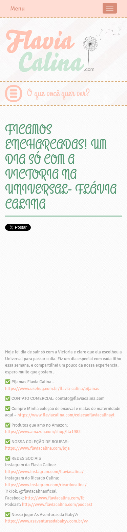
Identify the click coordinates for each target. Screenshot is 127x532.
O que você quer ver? (58, 93)
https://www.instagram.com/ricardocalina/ (45, 485)
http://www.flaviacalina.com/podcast (57, 504)
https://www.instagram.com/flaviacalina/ (44, 471)
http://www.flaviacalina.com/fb (55, 498)
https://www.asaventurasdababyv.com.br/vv (46, 521)
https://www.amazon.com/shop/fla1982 (43, 431)
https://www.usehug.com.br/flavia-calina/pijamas (52, 388)
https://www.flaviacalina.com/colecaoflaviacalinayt (66, 415)
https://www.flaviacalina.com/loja (37, 448)
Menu (17, 8)
